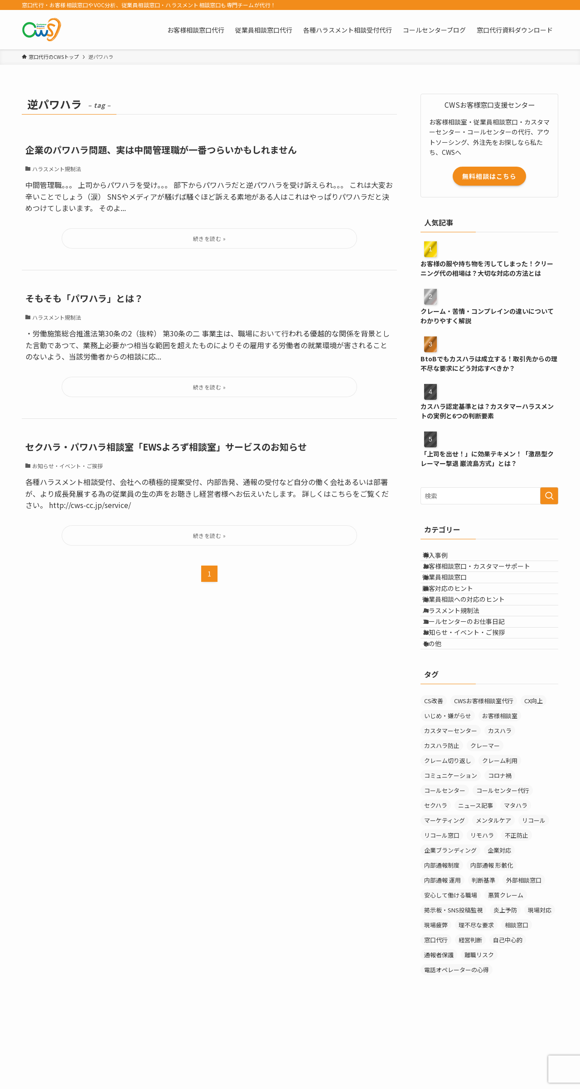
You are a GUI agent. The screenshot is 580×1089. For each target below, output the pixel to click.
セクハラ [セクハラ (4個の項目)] (435, 875)
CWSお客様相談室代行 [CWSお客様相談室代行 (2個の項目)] (483, 771)
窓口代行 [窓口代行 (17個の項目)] (436, 1010)
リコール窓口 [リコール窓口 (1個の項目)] (441, 905)
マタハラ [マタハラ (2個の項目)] (515, 875)
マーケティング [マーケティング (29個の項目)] (444, 890)
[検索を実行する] (549, 495)
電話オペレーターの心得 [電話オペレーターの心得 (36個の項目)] (456, 1040)
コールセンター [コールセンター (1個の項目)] (444, 860)
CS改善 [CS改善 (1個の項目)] (433, 771)
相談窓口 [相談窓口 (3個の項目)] (516, 995)
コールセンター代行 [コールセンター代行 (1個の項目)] (502, 860)
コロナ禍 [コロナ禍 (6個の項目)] (500, 845)
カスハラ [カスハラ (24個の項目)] (500, 800)
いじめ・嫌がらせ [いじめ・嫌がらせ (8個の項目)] (447, 786)
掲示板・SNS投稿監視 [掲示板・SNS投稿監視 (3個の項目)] (453, 980)
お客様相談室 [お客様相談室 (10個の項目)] (499, 786)
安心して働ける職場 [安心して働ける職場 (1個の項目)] (450, 965)
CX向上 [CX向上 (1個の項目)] (533, 771)
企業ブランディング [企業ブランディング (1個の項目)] (450, 920)
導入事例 (444, 558)
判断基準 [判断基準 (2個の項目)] (483, 950)
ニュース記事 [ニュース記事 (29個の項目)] (475, 875)
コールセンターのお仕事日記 (473, 671)
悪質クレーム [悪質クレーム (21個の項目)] (505, 965)
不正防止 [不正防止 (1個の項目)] (516, 905)
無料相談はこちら (489, 176)
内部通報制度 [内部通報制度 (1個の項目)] (441, 935)
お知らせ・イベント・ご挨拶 (473, 690)
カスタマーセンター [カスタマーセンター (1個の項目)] (450, 800)
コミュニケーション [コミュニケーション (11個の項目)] (450, 845)
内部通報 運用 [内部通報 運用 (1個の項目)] (442, 950)
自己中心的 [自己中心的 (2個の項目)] (507, 1010)
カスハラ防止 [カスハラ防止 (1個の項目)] (441, 815)
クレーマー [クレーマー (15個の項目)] (485, 815)
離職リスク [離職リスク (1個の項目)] (479, 1025)
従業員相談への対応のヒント (473, 634)
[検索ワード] (489, 495)
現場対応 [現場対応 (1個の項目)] (539, 980)
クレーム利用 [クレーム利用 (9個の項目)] (499, 830)
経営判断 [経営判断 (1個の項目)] (470, 1010)
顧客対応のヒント (457, 615)
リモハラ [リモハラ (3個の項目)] (482, 905)
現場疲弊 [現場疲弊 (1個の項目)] (436, 995)
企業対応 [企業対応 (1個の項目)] (499, 920)
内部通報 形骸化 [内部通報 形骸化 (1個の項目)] (491, 935)
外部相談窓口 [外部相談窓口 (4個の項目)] (523, 950)
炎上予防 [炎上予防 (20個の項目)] (505, 980)
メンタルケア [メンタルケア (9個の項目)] (493, 890)
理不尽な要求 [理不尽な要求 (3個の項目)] (476, 995)
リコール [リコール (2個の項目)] (534, 890)
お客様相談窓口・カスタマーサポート (486, 577)
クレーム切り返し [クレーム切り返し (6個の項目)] (447, 830)
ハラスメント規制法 (460, 652)
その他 (441, 709)
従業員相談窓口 (454, 596)
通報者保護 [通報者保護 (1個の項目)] (439, 1025)
